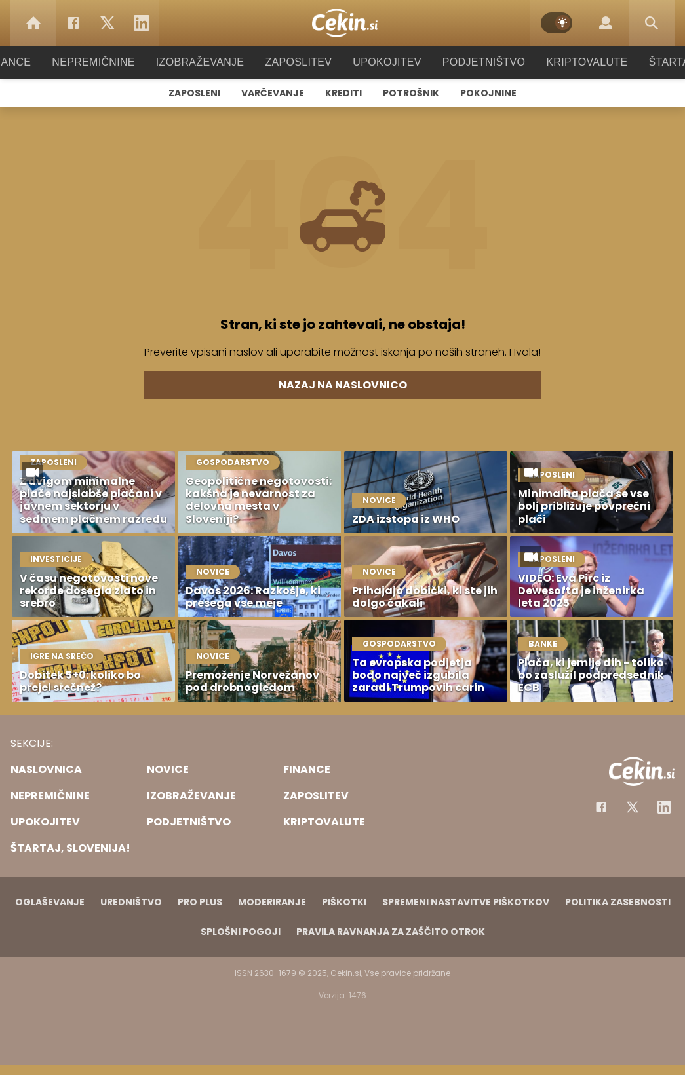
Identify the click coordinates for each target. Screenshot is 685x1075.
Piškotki (344, 902)
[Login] (606, 23)
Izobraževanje (206, 62)
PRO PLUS (200, 902)
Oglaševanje (50, 902)
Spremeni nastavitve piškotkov (465, 902)
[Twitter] (107, 23)
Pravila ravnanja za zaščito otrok (390, 931)
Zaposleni (194, 93)
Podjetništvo (476, 62)
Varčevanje (272, 93)
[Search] (652, 23)
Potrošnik (411, 93)
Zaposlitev (299, 62)
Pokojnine (488, 93)
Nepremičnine (106, 62)
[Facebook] (73, 23)
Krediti (343, 93)
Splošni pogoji (241, 931)
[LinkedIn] (142, 23)
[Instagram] (664, 807)
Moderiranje (272, 902)
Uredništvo (131, 902)
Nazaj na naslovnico (343, 384)
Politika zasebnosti (618, 902)
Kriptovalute (574, 62)
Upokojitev (383, 62)
